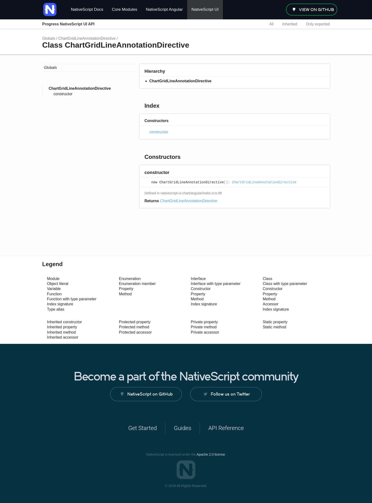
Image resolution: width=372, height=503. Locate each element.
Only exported (318, 24)
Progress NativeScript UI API (68, 24)
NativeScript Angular (164, 9)
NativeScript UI (205, 9)
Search (257, 24)
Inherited (289, 24)
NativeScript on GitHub (150, 394)
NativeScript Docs (87, 9)
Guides (182, 428)
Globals (48, 38)
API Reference (226, 428)
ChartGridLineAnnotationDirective (87, 38)
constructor (62, 94)
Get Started (142, 428)
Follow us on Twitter (230, 394)
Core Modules (124, 9)
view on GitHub (316, 9)
